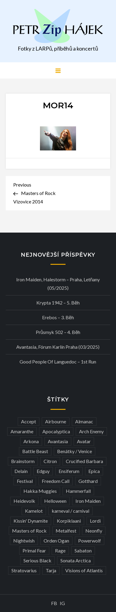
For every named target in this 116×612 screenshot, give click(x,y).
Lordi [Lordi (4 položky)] (95, 521)
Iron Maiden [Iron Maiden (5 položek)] (88, 501)
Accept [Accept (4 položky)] (28, 421)
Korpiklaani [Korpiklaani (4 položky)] (69, 521)
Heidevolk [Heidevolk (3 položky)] (24, 501)
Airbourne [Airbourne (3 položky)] (55, 421)
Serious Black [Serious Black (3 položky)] (37, 560)
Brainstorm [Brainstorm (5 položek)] (23, 461)
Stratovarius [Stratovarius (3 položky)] (24, 570)
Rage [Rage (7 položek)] (60, 550)
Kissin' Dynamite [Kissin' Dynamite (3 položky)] (31, 521)
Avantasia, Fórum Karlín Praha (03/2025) (57, 347)
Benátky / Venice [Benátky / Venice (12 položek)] (74, 451)
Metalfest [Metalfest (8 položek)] (66, 530)
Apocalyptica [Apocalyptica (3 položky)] (56, 431)
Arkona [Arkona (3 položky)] (31, 441)
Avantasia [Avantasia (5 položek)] (58, 441)
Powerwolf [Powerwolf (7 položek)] (89, 540)
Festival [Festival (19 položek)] (25, 481)
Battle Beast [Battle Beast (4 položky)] (35, 451)
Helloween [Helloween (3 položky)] (55, 501)
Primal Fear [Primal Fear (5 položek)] (34, 550)
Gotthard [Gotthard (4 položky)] (88, 481)
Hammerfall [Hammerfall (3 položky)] (78, 491)
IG (62, 603)
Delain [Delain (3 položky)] (21, 471)
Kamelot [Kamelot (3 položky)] (34, 511)
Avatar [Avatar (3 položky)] (84, 441)
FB (54, 603)
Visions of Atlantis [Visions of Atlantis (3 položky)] (84, 570)
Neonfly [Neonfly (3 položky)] (93, 530)
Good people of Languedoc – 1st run (58, 361)
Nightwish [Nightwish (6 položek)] (24, 540)
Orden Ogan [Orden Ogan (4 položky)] (56, 540)
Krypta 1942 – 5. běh (58, 302)
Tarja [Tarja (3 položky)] (51, 570)
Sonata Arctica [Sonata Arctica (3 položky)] (75, 560)
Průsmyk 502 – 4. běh (58, 332)
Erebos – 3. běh (58, 317)
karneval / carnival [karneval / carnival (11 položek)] (70, 511)
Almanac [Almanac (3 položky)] (84, 421)
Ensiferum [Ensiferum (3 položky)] (69, 471)
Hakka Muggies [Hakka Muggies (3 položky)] (40, 491)
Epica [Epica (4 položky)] (94, 471)
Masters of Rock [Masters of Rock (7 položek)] (29, 530)
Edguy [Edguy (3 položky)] (43, 471)
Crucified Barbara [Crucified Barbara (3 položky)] (84, 461)
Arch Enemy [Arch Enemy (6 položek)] (91, 431)
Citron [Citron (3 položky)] (50, 461)
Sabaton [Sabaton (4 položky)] (83, 550)
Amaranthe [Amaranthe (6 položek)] (22, 431)
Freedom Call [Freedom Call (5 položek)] (55, 481)
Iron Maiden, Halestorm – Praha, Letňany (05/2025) (58, 284)
